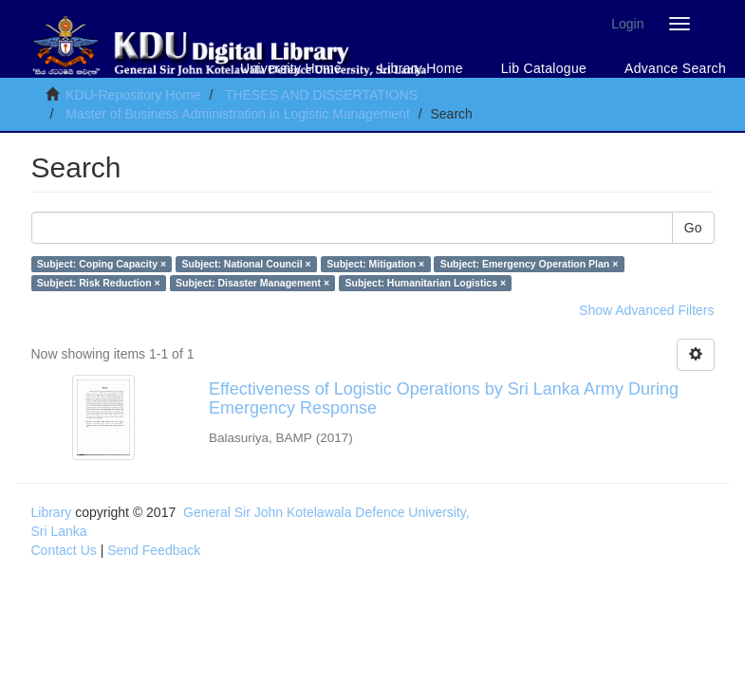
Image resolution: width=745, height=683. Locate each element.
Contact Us (64, 550)
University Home (291, 68)
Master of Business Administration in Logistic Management (237, 113)
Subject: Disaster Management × (252, 282)
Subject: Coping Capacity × (101, 263)
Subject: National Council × (246, 263)
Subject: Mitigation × (375, 263)
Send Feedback (153, 550)
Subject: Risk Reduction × (98, 282)
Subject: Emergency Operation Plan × (529, 263)
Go (693, 227)
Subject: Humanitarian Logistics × (426, 282)
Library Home (421, 68)
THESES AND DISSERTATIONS (321, 94)
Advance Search (675, 68)
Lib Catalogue (544, 68)
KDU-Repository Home (132, 94)
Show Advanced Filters (646, 310)
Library (51, 512)
